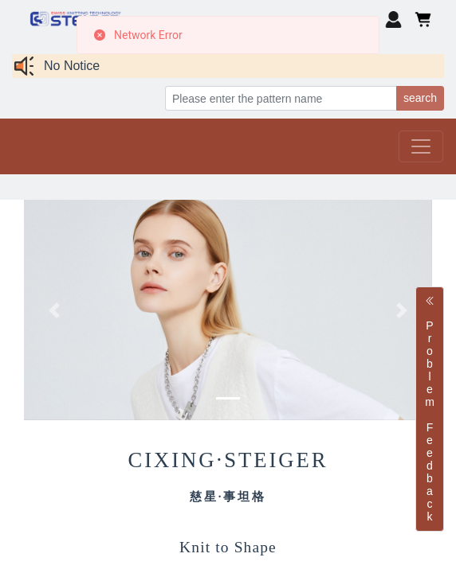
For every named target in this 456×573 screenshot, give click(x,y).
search (420, 98)
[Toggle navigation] (421, 146)
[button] (54, 310)
